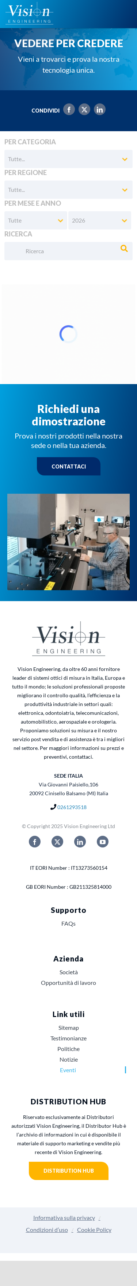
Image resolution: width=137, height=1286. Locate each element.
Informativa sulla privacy (64, 1217)
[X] (82, 111)
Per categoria (30, 142)
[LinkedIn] (98, 111)
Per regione (25, 172)
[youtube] (103, 841)
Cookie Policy (94, 1229)
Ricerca (18, 234)
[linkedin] (80, 841)
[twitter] (57, 841)
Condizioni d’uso (47, 1229)
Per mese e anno (32, 203)
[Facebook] (67, 111)
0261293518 (72, 807)
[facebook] (35, 841)
